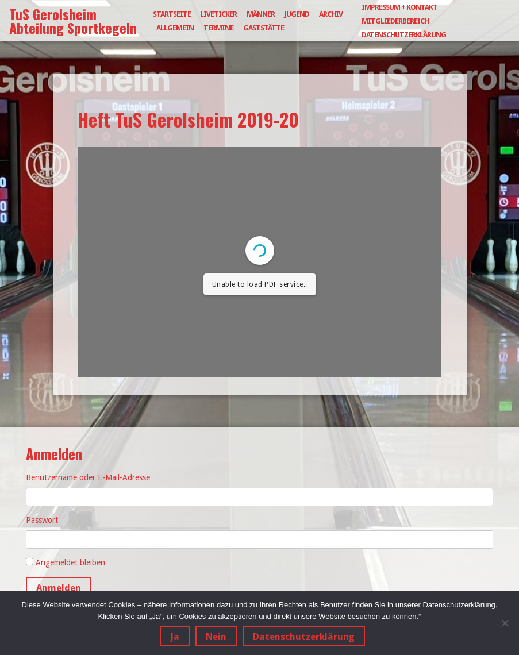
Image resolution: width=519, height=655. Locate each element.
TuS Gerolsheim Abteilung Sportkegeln (73, 20)
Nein (216, 636)
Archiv (331, 14)
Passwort (42, 520)
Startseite (172, 14)
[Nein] (504, 623)
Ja (174, 636)
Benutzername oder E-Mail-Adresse (88, 477)
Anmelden (58, 588)
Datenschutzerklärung (404, 34)
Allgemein (175, 28)
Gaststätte (263, 28)
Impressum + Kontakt (399, 7)
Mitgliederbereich (395, 21)
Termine (218, 28)
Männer (261, 14)
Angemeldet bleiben (70, 562)
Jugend (297, 14)
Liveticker (218, 14)
